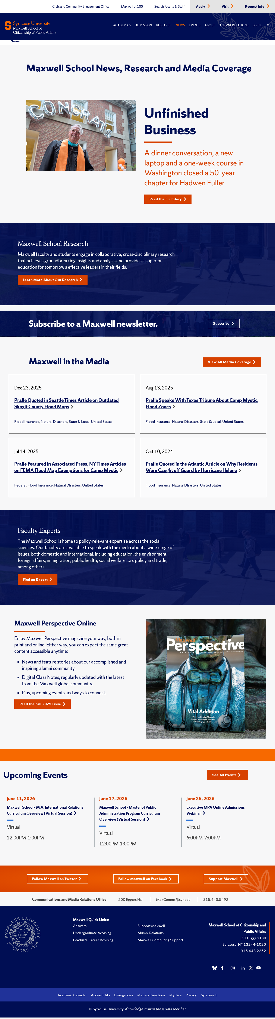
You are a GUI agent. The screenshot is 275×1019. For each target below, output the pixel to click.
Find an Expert (38, 581)
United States (101, 422)
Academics (122, 25)
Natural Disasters (54, 422)
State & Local (79, 422)
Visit (225, 6)
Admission (143, 25)
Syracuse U (209, 997)
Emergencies (123, 997)
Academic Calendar (72, 997)
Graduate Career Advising (93, 941)
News (180, 25)
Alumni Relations (233, 25)
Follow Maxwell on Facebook (146, 880)
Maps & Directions (151, 997)
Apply (201, 6)
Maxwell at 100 (132, 6)
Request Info (255, 6)
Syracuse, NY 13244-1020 (244, 946)
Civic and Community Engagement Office (81, 6)
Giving (258, 25)
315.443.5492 (215, 901)
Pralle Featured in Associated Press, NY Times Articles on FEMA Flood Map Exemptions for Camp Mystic (70, 468)
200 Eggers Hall (253, 939)
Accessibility (100, 997)
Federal (20, 486)
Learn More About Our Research (54, 280)
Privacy (191, 997)
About (210, 25)
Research (164, 25)
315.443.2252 (253, 952)
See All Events (228, 776)
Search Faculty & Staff (169, 6)
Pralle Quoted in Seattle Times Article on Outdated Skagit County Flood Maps (66, 405)
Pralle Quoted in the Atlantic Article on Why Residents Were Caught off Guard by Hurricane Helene (201, 468)
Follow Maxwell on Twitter (55, 880)
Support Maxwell (227, 880)
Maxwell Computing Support (160, 941)
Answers (79, 927)
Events (194, 25)
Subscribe (223, 324)
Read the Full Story (169, 199)
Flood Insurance (26, 422)
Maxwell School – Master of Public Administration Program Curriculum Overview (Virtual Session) (129, 815)
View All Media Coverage (233, 363)
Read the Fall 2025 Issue (44, 705)
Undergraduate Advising (92, 934)
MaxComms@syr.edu (173, 901)
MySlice (175, 997)
